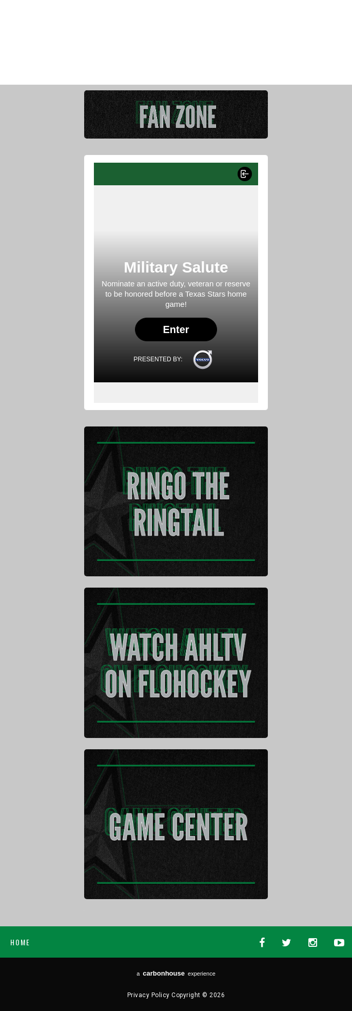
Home (20, 942)
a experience (176, 973)
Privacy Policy (148, 995)
